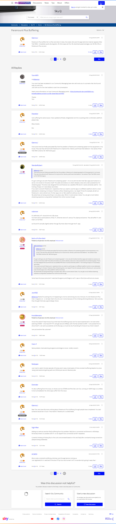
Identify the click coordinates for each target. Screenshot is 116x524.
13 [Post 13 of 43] (34, 418)
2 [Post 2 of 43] (34, 105)
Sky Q (58, 11)
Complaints (75, 514)
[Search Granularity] (33, 17)
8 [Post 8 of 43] (34, 307)
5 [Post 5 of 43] (34, 203)
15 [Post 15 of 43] (34, 466)
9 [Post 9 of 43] (34, 335)
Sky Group (91, 514)
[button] (102, 37)
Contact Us (83, 514)
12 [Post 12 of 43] (34, 396)
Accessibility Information (64, 514)
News (47, 3)
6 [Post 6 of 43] (34, 229)
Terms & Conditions (37, 514)
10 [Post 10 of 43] (34, 355)
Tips (53, 3)
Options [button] (99, 30)
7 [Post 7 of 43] (34, 284)
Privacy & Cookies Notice (50, 514)
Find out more (59, 240)
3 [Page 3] (60, 59)
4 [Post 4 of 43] (34, 156)
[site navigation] (12, 3)
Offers (67, 3)
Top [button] (112, 514)
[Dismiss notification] (102, 7)
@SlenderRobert (38, 246)
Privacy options (26, 514)
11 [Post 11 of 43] (34, 376)
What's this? (22, 46)
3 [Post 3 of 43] (34, 134)
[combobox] (61, 17)
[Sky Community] (23, 3)
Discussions (37, 3)
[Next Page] (64, 59)
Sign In (101, 3)
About (59, 3)
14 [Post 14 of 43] (34, 445)
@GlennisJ (36, 79)
